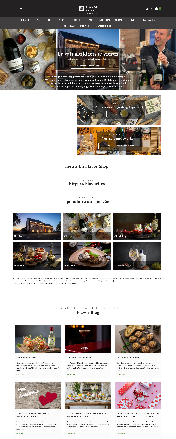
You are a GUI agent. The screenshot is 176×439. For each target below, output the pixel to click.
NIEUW (37, 21)
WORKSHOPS (104, 21)
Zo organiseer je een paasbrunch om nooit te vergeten (87, 415)
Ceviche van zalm (26, 358)
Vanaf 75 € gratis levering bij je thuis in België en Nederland (87, 87)
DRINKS (62, 21)
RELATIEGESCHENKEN (103, 27)
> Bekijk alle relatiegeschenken (119, 146)
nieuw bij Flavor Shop (86, 167)
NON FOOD (76, 21)
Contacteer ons (149, 21)
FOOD (48, 21)
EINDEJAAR (25, 21)
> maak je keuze (119, 115)
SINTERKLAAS (69, 27)
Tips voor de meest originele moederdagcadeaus (32, 415)
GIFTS (90, 21)
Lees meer (20, 371)
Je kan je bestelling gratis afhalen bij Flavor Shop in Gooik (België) (86, 77)
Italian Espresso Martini (80, 358)
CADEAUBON (85, 27)
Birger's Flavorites (87, 184)
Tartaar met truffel (129, 358)
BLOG (134, 21)
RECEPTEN (120, 21)
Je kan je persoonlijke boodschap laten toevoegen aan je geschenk (87, 83)
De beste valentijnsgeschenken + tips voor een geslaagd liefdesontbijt (138, 415)
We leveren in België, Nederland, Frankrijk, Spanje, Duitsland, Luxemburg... (86, 80)
